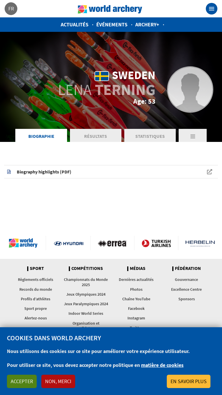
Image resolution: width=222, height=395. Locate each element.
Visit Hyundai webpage (68, 243)
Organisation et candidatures (86, 326)
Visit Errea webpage (112, 243)
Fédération (188, 268)
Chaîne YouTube (136, 298)
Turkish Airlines (156, 243)
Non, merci (58, 381)
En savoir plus (189, 381)
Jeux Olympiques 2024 (86, 294)
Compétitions (87, 268)
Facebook (136, 308)
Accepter (22, 381)
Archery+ (147, 24)
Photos (136, 289)
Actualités (74, 24)
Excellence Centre (186, 289)
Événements (111, 24)
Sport (37, 268)
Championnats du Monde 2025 (86, 282)
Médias (137, 268)
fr (11, 8)
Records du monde (35, 289)
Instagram (136, 318)
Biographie (41, 136)
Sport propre (35, 308)
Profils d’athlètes (35, 298)
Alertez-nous (36, 318)
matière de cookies (162, 365)
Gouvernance (186, 279)
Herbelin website (200, 243)
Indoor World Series (86, 313)
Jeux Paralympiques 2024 (86, 303)
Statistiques (150, 136)
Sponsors (186, 298)
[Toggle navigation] (211, 8)
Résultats (95, 136)
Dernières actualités (136, 279)
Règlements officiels (35, 279)
